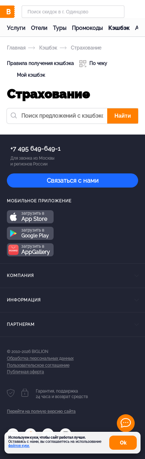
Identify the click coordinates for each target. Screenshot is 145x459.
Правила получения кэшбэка (40, 63)
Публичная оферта (25, 372)
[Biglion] (14, 12)
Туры (59, 28)
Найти (122, 116)
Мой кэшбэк (26, 75)
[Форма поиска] (73, 12)
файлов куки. (19, 446)
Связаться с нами (73, 180)
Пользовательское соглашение (38, 365)
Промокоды (87, 28)
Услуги (16, 28)
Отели (39, 28)
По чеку (93, 63)
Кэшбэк (119, 28)
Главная (16, 48)
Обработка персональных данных (40, 358)
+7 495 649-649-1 (35, 148)
